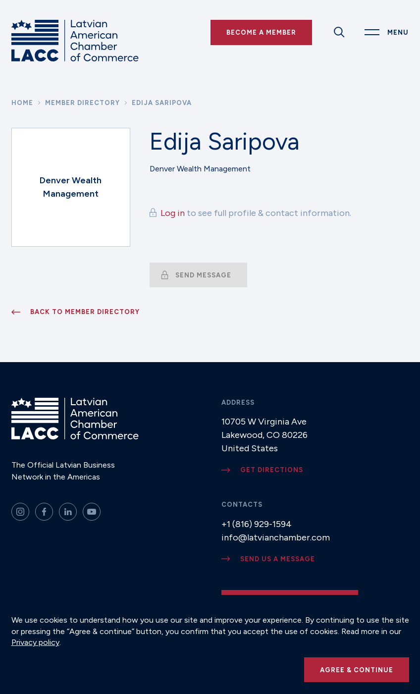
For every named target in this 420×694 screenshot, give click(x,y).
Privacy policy (35, 642)
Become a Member (261, 32)
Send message (203, 275)
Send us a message (277, 559)
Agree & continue (356, 670)
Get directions (271, 470)
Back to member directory (85, 312)
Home (22, 103)
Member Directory (82, 103)
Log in (172, 213)
